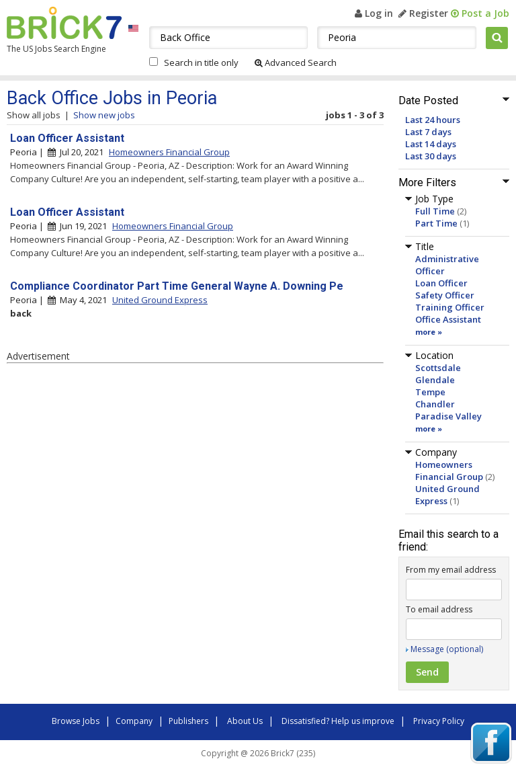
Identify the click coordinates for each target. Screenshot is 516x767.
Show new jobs (104, 115)
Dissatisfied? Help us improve (338, 721)
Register (423, 13)
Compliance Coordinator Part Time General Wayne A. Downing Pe (176, 286)
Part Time (436, 223)
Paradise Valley (448, 416)
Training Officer (449, 307)
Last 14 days (430, 144)
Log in (374, 13)
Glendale (435, 380)
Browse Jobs (75, 721)
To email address (439, 609)
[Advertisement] (195, 478)
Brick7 (64, 23)
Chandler (435, 404)
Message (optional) (447, 649)
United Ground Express (160, 300)
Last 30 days (430, 156)
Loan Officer (441, 283)
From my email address (451, 569)
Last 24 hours (432, 120)
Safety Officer (444, 295)
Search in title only (201, 62)
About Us (245, 721)
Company (134, 721)
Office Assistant (448, 319)
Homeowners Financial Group (449, 470)
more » (428, 332)
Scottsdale (438, 368)
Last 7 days (428, 132)
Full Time (435, 211)
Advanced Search (296, 62)
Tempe (430, 392)
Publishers (188, 721)
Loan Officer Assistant (67, 138)
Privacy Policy (438, 721)
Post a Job (480, 13)
